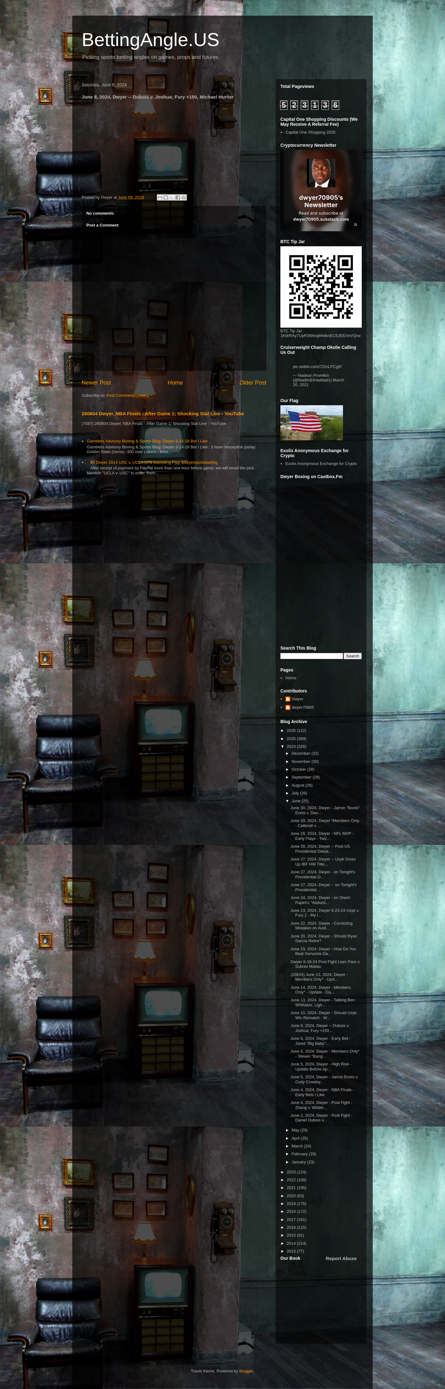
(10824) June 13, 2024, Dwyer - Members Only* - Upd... (319, 977)
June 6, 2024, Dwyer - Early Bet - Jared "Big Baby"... (320, 1041)
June (297, 801)
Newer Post (96, 383)
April (296, 1138)
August (298, 785)
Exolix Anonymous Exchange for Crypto (321, 463)
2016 (292, 1227)
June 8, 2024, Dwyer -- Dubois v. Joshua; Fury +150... (319, 1028)
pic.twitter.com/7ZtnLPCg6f (317, 366)
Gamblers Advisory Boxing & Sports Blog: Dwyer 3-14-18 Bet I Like (147, 441)
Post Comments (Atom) (128, 395)
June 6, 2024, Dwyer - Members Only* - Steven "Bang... (324, 1054)
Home (175, 383)
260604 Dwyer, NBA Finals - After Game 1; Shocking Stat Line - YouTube (163, 413)
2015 (292, 1235)
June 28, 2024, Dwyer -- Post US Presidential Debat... (320, 849)
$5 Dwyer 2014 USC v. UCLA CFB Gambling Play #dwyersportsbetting (153, 462)
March (298, 1146)
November (302, 761)
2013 (292, 1251)
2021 (292, 1187)
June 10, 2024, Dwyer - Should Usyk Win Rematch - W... (323, 1015)
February (300, 1154)
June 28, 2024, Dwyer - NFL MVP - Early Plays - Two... (322, 836)
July (296, 793)
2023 (292, 1172)
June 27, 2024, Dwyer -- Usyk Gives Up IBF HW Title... (322, 861)
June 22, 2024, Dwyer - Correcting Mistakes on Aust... (321, 926)
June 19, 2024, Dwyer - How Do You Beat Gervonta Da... (323, 951)
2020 (292, 1195)
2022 (292, 1179)
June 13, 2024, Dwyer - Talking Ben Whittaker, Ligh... (322, 1002)
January (299, 1162)
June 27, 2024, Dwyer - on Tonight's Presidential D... (322, 874)
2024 (292, 746)
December (302, 753)
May (296, 1130)
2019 (292, 1203)
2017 (292, 1219)
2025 (292, 738)
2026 (292, 730)
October (299, 769)
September (302, 777)
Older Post (252, 383)
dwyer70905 (303, 707)
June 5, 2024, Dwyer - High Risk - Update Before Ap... (320, 1066)
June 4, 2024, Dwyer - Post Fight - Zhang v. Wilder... (321, 1105)
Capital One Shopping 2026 (310, 132)
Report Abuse (341, 1258)
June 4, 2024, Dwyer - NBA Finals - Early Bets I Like (322, 1092)
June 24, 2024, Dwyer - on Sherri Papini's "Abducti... (320, 900)
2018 (292, 1211)
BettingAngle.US (150, 39)
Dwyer (297, 699)
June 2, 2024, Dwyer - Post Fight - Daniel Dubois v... (321, 1118)
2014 (292, 1243)
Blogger (246, 1371)
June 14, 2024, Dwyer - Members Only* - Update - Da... (320, 990)
